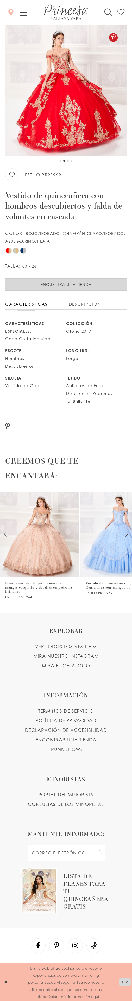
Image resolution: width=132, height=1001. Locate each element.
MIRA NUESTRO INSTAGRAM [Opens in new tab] (66, 656)
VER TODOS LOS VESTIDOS (66, 646)
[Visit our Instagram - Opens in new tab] (75, 945)
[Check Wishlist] (121, 12)
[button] (23, 12)
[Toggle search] (108, 12)
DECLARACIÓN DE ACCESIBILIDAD (66, 730)
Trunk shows (66, 749)
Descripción (85, 304)
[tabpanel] (66, 90)
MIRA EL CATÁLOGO (66, 665)
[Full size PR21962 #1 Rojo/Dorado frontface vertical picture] (66, 90)
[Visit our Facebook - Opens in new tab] (38, 945)
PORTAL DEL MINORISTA (66, 794)
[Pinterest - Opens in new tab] (113, 38)
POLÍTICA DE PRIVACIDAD (66, 720)
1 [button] (61, 161)
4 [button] (71, 161)
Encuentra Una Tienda (66, 284)
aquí (95, 996)
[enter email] (66, 853)
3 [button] (68, 161)
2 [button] (64, 161)
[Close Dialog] (5, 982)
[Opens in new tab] (66, 891)
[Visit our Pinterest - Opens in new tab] (56, 945)
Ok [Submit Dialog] (125, 981)
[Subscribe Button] (99, 853)
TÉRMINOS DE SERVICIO (65, 711)
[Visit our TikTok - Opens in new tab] (94, 945)
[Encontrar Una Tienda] (11, 12)
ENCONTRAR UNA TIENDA (66, 739)
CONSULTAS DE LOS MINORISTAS (66, 804)
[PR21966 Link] (39, 545)
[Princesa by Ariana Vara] (66, 12)
